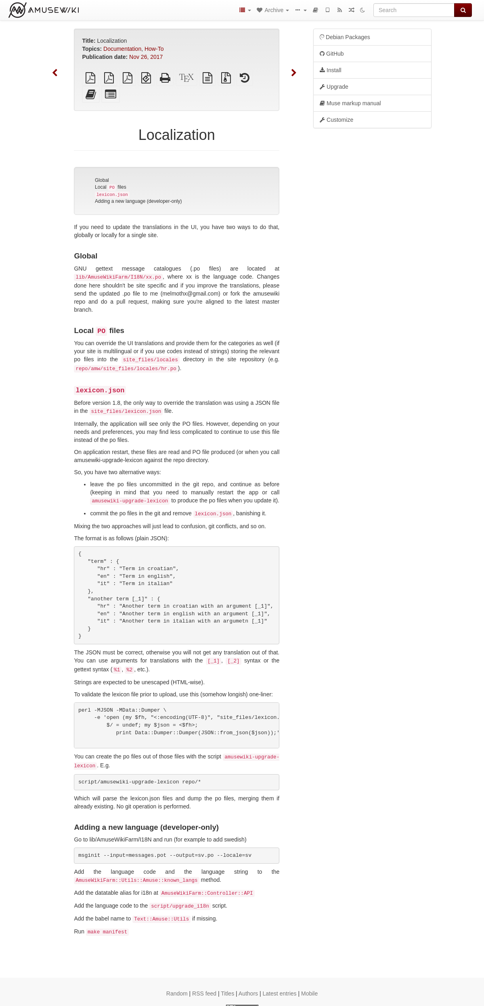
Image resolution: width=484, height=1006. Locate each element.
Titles (227, 993)
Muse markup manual (350, 103)
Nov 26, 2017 (146, 57)
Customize (336, 120)
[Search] (414, 10)
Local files (110, 187)
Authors (248, 993)
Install (330, 70)
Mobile (309, 993)
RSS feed (204, 993)
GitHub (332, 53)
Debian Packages (345, 37)
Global (102, 180)
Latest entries (279, 993)
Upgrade (334, 86)
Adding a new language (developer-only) (138, 201)
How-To (154, 49)
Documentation (122, 49)
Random (177, 993)
